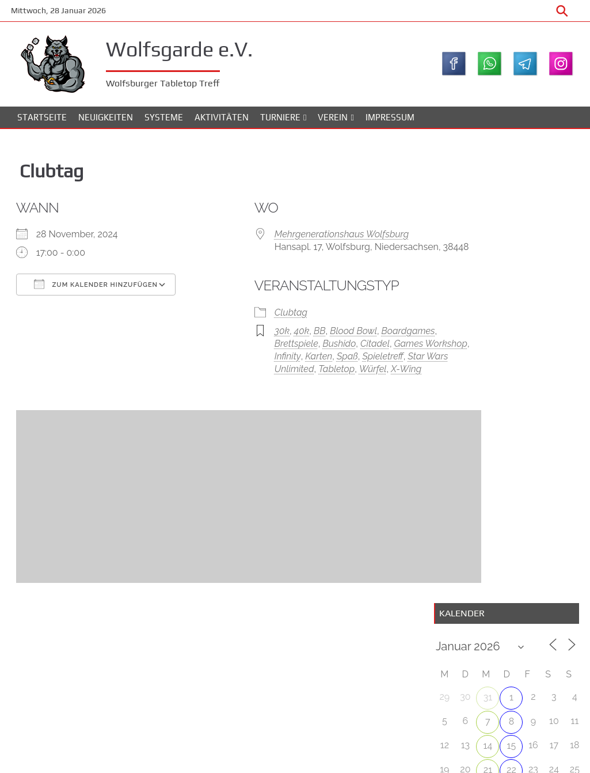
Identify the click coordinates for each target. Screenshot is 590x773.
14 (486, 288)
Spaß (363, 374)
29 (510, 337)
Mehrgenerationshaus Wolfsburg (310, 238)
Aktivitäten (222, 121)
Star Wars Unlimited (330, 387)
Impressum (390, 121)
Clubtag (259, 330)
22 (510, 313)
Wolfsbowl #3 (543, 405)
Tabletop (261, 400)
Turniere (280, 121)
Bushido (308, 362)
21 (486, 313)
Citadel (344, 362)
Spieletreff (263, 387)
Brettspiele (265, 362)
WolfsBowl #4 (543, 462)
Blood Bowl (322, 349)
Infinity (303, 374)
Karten (334, 374)
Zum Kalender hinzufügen (103, 288)
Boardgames (377, 349)
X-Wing (331, 400)
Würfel (298, 400)
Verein (333, 121)
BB (289, 349)
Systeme (163, 121)
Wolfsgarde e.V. (188, 48)
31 (486, 240)
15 (510, 288)
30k (250, 349)
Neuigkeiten (105, 121)
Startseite (42, 121)
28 (486, 336)
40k (270, 349)
